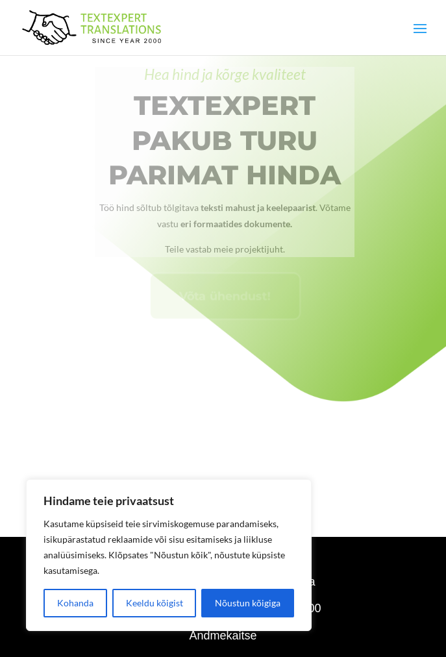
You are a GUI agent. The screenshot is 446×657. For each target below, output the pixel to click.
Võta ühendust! (225, 307)
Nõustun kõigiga (247, 602)
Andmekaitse (222, 635)
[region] (169, 555)
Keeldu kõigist (154, 602)
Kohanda (75, 602)
